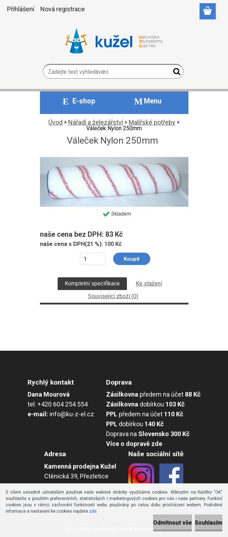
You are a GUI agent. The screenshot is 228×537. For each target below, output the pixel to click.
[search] (175, 73)
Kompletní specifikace (92, 283)
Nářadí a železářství (95, 122)
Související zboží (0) (113, 296)
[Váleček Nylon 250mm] (114, 159)
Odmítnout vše (172, 522)
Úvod (55, 122)
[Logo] (114, 41)
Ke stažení (149, 283)
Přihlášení (20, 9)
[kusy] (92, 259)
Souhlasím (208, 522)
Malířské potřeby (152, 122)
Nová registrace (62, 9)
